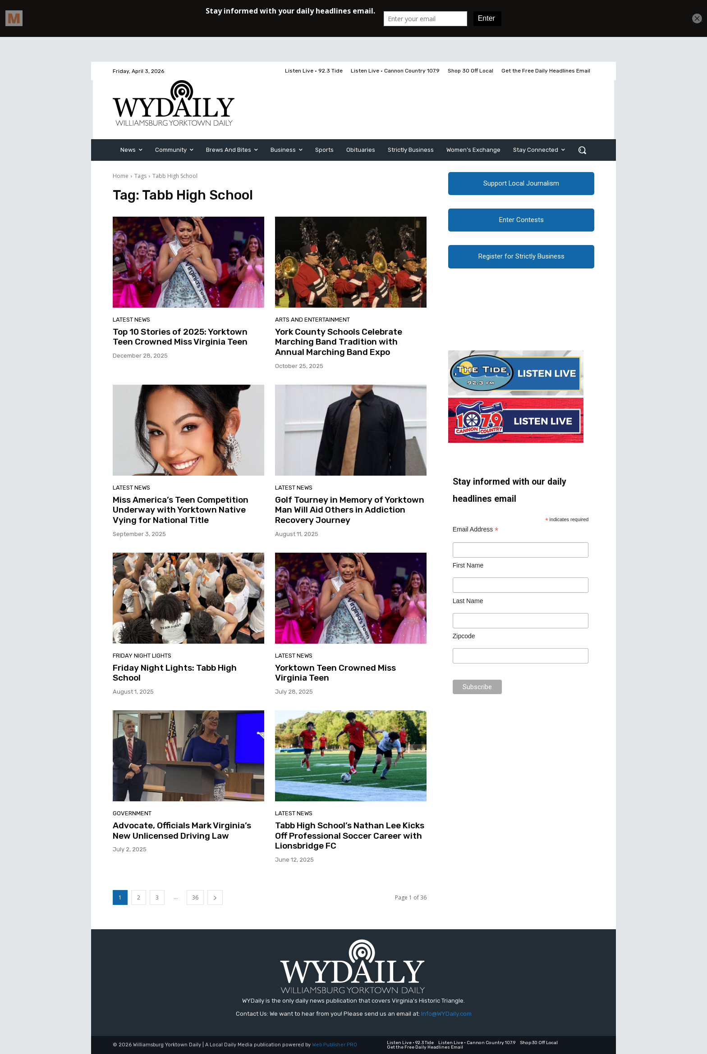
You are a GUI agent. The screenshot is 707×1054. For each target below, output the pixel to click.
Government (132, 813)
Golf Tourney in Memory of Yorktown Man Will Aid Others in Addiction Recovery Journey (349, 510)
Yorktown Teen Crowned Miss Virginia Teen (335, 673)
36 (195, 897)
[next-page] (215, 897)
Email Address (476, 534)
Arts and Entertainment (312, 320)
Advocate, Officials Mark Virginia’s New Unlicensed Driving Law (182, 830)
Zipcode (464, 641)
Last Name (468, 605)
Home (121, 176)
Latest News (131, 320)
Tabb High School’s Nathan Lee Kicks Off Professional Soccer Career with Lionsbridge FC (349, 835)
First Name (468, 570)
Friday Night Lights (142, 656)
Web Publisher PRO (334, 1045)
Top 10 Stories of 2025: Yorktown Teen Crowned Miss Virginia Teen (180, 337)
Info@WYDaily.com (446, 1013)
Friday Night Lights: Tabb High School (175, 673)
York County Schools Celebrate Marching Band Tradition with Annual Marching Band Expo (338, 342)
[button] (582, 150)
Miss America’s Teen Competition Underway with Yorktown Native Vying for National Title (180, 510)
